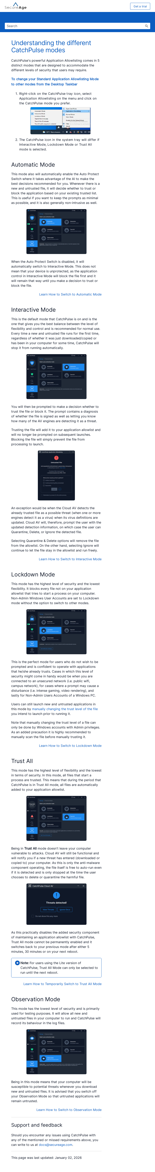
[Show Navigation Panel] (148, 18)
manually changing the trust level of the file (65, 709)
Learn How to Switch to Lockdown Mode (70, 746)
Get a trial (140, 6)
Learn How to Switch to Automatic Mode (70, 294)
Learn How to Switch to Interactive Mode (70, 559)
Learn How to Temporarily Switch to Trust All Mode (62, 984)
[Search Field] (77, 26)
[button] (146, 26)
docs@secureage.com (55, 1145)
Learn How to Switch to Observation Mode (69, 1110)
